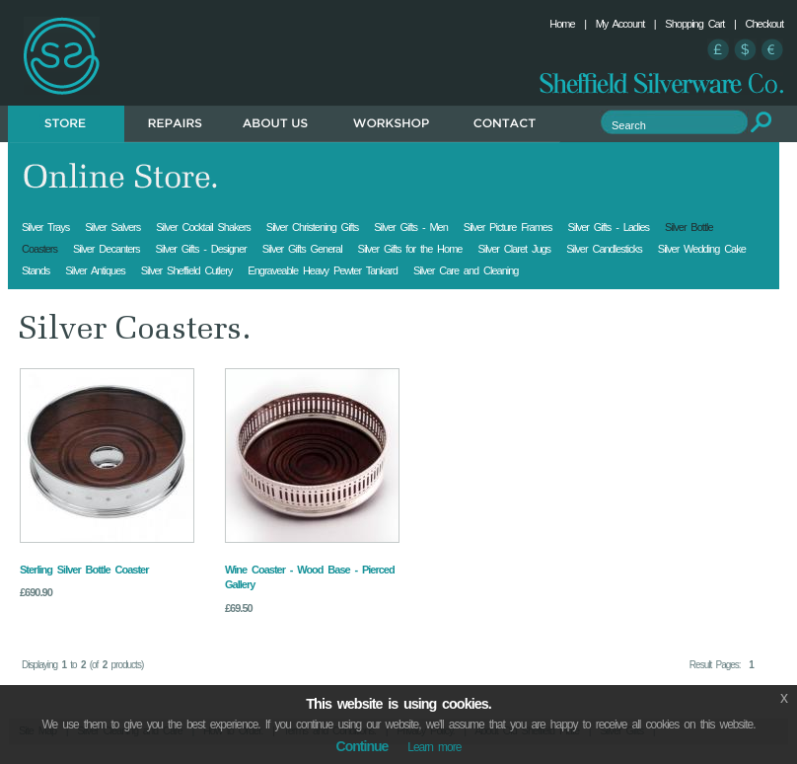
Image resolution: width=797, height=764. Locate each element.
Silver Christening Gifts (312, 227)
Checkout (764, 24)
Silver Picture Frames (508, 227)
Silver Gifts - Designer (200, 249)
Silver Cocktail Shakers (203, 227)
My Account (620, 24)
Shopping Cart (694, 24)
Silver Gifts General (302, 249)
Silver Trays (45, 227)
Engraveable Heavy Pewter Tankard (323, 270)
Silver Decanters (106, 249)
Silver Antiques (95, 270)
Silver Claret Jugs (513, 249)
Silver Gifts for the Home (410, 249)
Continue (362, 746)
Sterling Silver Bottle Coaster (84, 569)
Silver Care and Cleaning (466, 270)
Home (561, 24)
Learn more (434, 747)
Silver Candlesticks (604, 249)
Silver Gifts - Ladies (608, 227)
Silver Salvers (112, 227)
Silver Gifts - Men (411, 227)
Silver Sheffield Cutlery (187, 270)
